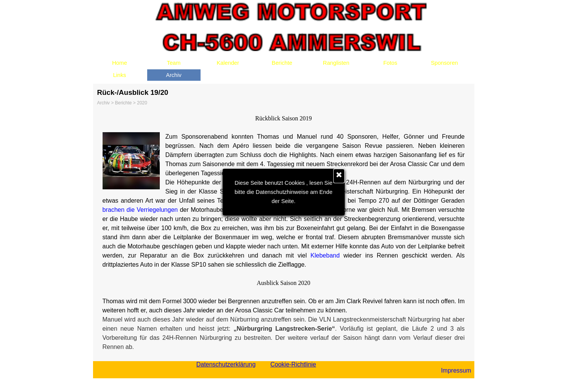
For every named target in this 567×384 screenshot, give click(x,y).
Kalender (228, 63)
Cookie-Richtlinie (293, 364)
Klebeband (325, 255)
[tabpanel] (284, 233)
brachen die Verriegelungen (140, 209)
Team (174, 63)
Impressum (456, 370)
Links (119, 75)
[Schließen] (339, 176)
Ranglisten (336, 63)
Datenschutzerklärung (226, 364)
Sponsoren (444, 63)
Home (119, 63)
